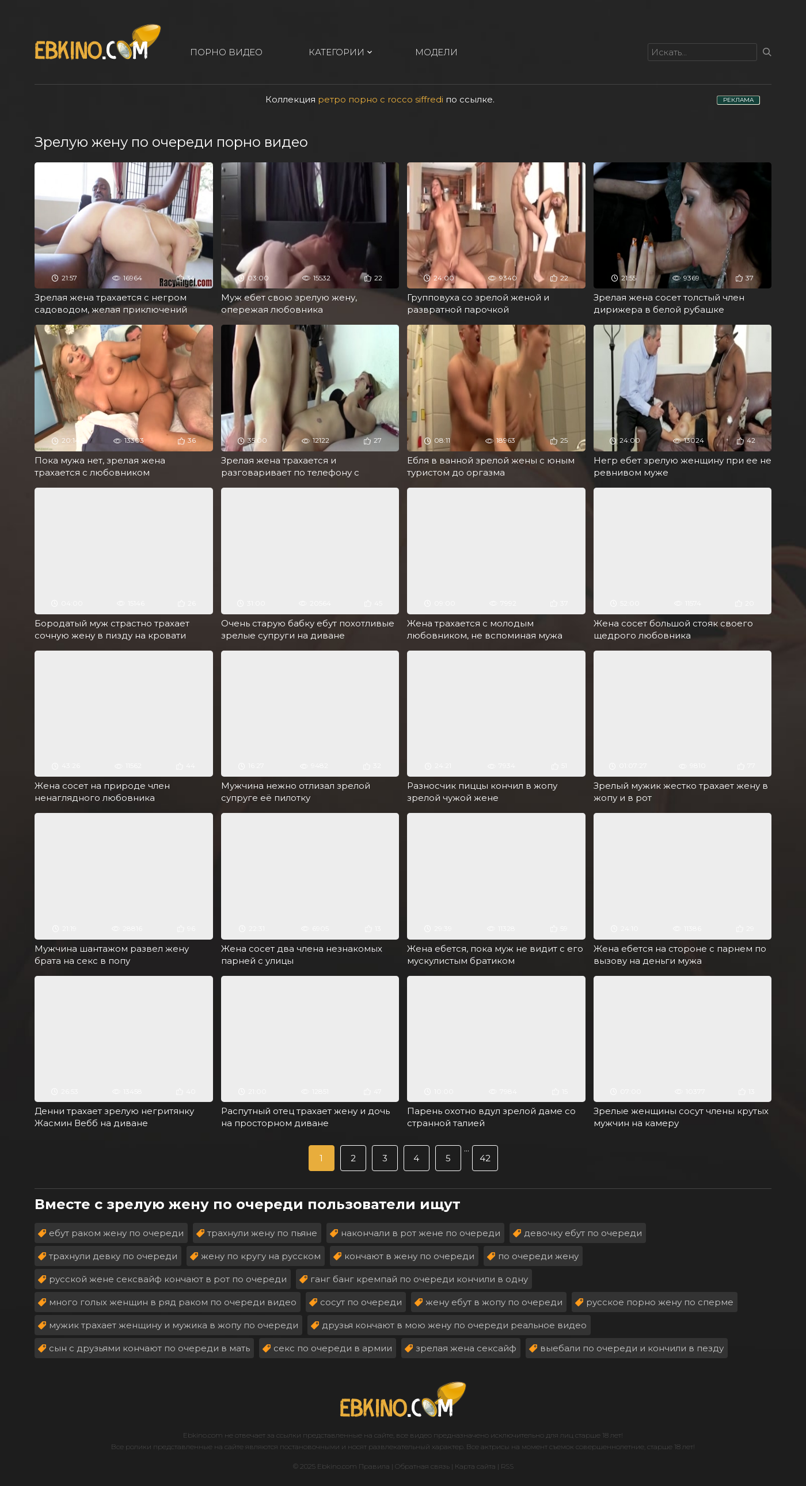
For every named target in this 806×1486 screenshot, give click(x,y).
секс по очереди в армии (332, 1348)
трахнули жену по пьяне (262, 1232)
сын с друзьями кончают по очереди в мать (149, 1348)
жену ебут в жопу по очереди (493, 1302)
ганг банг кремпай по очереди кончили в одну (419, 1279)
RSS (507, 1466)
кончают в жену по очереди (409, 1256)
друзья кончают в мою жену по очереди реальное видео (454, 1325)
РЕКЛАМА (738, 100)
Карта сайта (475, 1466)
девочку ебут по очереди (583, 1232)
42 (485, 1158)
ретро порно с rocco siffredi (380, 99)
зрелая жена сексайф (466, 1348)
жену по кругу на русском (261, 1256)
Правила (374, 1466)
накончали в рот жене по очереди (420, 1232)
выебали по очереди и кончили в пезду (632, 1348)
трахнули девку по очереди (113, 1256)
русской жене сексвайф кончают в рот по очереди (168, 1279)
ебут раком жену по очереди (116, 1232)
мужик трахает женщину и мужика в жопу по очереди (173, 1325)
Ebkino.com (203, 1435)
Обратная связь (422, 1466)
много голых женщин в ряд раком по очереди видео (172, 1302)
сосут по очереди (361, 1302)
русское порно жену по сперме (659, 1302)
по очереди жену (538, 1256)
